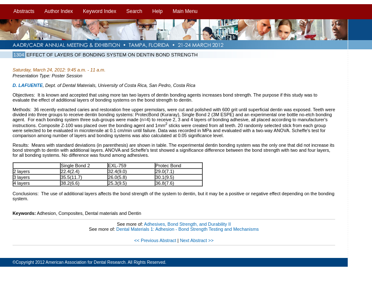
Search (134, 11)
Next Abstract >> (196, 240)
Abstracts (23, 11)
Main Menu (185, 11)
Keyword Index (99, 11)
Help (157, 11)
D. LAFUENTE (28, 85)
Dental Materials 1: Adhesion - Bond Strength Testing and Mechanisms (187, 229)
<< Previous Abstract (155, 240)
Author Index (58, 11)
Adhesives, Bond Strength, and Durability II (187, 224)
